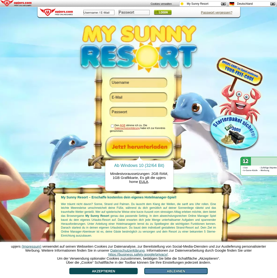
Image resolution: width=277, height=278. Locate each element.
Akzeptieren (103, 271)
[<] (46, 215)
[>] (233, 215)
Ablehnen (176, 271)
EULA (143, 182)
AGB (122, 125)
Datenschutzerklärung (127, 128)
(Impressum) (31, 246)
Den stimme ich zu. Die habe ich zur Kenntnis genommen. (137, 128)
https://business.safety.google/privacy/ (138, 254)
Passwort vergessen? (216, 12)
